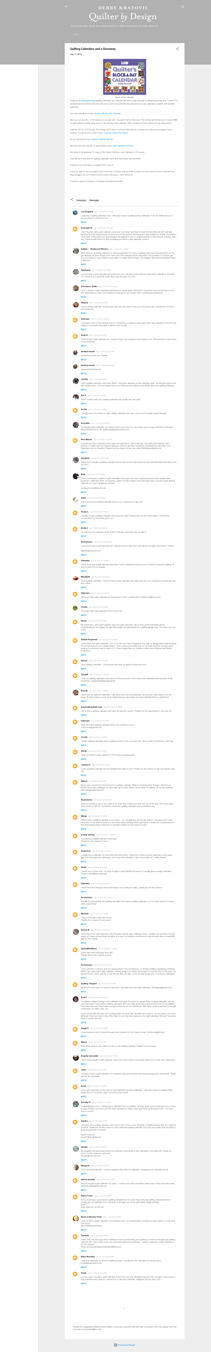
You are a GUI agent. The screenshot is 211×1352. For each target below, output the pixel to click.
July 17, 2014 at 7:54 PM (97, 409)
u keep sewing (88, 835)
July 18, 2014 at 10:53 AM (98, 661)
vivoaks (84, 1147)
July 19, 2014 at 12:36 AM (97, 867)
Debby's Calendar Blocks (102, 139)
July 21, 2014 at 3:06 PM (105, 1180)
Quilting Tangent (89, 983)
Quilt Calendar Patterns (123, 146)
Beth (83, 474)
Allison (84, 781)
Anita (83, 498)
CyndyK (84, 674)
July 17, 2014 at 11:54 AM (118, 249)
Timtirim (85, 1235)
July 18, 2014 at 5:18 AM (99, 512)
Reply (83, 222)
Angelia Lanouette (89, 1056)
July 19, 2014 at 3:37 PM (107, 984)
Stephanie (86, 270)
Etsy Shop (142, 34)
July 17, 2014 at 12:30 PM (101, 270)
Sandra (84, 1121)
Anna (83, 1086)
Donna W (85, 930)
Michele (85, 913)
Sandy (84, 751)
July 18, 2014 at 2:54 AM (95, 474)
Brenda (84, 691)
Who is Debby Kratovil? (97, 34)
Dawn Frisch (87, 1196)
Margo (84, 816)
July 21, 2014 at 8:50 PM (105, 1257)
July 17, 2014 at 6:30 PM (98, 379)
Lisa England (87, 211)
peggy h (85, 1028)
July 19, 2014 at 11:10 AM (107, 949)
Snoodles (85, 423)
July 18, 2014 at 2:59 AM (96, 498)
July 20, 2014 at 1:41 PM (97, 1042)
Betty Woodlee (88, 1256)
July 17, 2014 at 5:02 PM (98, 335)
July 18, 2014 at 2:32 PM (98, 737)
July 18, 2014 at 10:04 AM (98, 607)
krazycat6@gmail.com (91, 707)
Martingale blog (88, 100)
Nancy (84, 1042)
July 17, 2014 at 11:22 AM (103, 212)
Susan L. (85, 512)
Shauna (84, 302)
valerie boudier (88, 1179)
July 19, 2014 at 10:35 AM (100, 930)
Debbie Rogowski (89, 639)
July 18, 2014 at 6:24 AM (102, 542)
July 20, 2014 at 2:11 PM (108, 1056)
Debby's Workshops (164, 34)
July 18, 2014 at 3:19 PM (97, 751)
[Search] (182, 7)
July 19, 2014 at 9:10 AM (99, 914)
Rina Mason (86, 439)
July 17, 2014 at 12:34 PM (107, 286)
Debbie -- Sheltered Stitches (94, 249)
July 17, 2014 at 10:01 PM (102, 439)
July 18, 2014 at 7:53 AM (100, 561)
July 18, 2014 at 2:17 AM (100, 458)
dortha (84, 409)
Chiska (84, 607)
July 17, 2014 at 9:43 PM (100, 423)
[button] (177, 49)
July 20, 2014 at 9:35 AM (99, 1028)
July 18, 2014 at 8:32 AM (100, 577)
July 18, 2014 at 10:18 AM (97, 621)
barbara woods (88, 351)
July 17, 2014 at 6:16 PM (105, 365)
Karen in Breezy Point (91, 1217)
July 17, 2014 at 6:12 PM (105, 352)
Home (76, 34)
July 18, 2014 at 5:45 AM (98, 528)
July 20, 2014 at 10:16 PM (96, 1070)
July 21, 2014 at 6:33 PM (99, 1236)
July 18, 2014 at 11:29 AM (98, 675)
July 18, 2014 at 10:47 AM (107, 640)
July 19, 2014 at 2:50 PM (102, 965)
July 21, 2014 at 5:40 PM (112, 1217)
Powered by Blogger (124, 1345)
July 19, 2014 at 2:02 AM (102, 897)
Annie (84, 621)
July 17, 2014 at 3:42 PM (98, 303)
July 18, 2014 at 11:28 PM (105, 835)
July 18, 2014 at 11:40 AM (98, 691)
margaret (85, 458)
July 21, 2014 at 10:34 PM (97, 1273)
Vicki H (84, 335)
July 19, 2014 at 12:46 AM (100, 884)
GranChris (86, 851)
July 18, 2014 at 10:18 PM (97, 816)
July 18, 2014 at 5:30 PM (101, 765)
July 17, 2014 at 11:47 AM (102, 228)
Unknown (85, 319)
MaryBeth (85, 577)
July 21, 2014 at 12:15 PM (101, 1102)
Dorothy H (85, 1102)
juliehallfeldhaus (89, 948)
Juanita (84, 379)
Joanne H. (86, 765)
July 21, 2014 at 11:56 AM (96, 1086)
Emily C (84, 528)
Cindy (83, 1273)
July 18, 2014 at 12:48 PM (112, 707)
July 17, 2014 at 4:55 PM (100, 319)
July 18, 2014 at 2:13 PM (100, 721)
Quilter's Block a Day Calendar (107, 113)
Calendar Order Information (116, 133)
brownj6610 (86, 228)
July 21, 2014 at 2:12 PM (98, 1121)
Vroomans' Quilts (89, 286)
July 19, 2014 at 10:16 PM (97, 997)
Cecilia (84, 737)
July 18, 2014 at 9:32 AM (100, 593)
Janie (83, 1070)
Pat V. (83, 395)
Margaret (85, 1165)
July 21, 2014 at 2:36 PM (98, 1147)
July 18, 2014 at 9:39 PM (98, 781)
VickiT (84, 997)
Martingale (94, 200)
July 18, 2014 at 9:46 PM (102, 800)
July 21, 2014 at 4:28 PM (103, 1196)
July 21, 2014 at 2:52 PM (100, 1166)
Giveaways (81, 200)
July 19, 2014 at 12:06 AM (101, 851)
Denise (84, 660)
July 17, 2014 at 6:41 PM (96, 396)
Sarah (83, 867)
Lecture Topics (123, 34)
